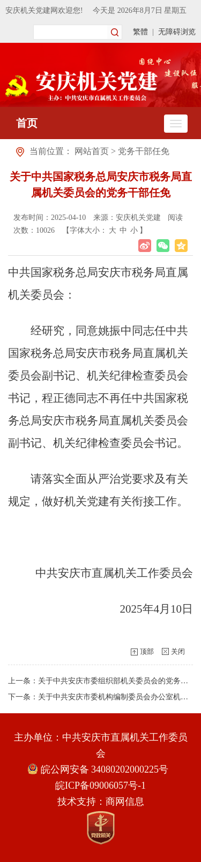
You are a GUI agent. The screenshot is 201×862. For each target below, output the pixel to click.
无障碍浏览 (177, 32)
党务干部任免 (143, 151)
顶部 (147, 651)
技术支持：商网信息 (100, 801)
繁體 (140, 32)
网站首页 (92, 151)
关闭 (178, 651)
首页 (27, 123)
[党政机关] (101, 828)
